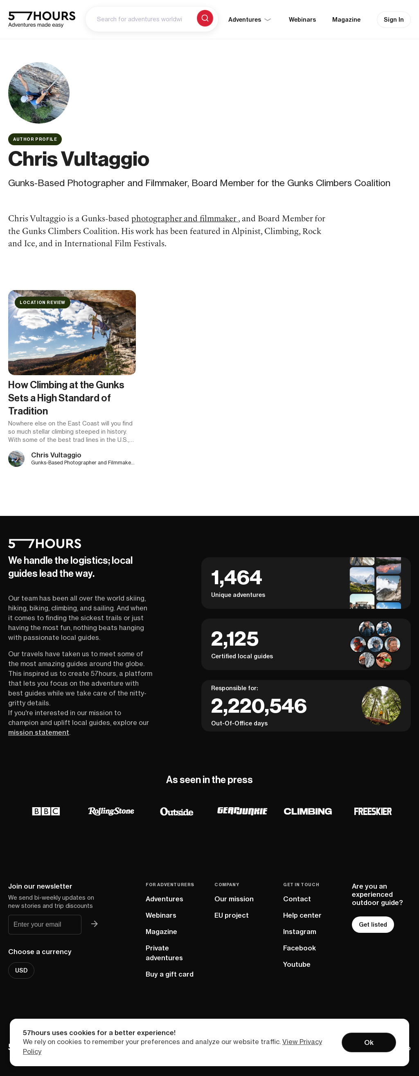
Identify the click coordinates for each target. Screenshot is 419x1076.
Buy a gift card (170, 974)
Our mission (234, 899)
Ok (369, 1042)
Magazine (346, 19)
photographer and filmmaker (184, 219)
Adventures (164, 899)
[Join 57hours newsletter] (94, 924)
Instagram (299, 931)
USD (21, 970)
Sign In (394, 19)
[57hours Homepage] (41, 19)
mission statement (38, 732)
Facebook (299, 948)
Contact (297, 899)
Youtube (297, 964)
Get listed (373, 924)
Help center (302, 915)
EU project (231, 915)
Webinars (302, 19)
